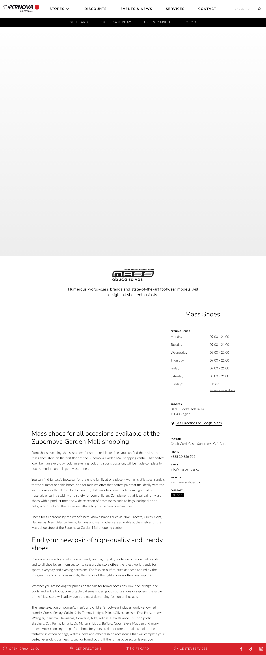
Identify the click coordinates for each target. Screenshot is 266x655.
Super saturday (116, 22)
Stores (57, 9)
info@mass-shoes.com (186, 469)
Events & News (136, 9)
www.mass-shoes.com (186, 482)
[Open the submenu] (68, 9)
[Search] (258, 9)
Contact (207, 9)
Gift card (79, 22)
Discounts (95, 9)
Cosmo (189, 22)
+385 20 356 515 (183, 456)
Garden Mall (21, 8)
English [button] (242, 9)
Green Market (157, 22)
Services (175, 9)
